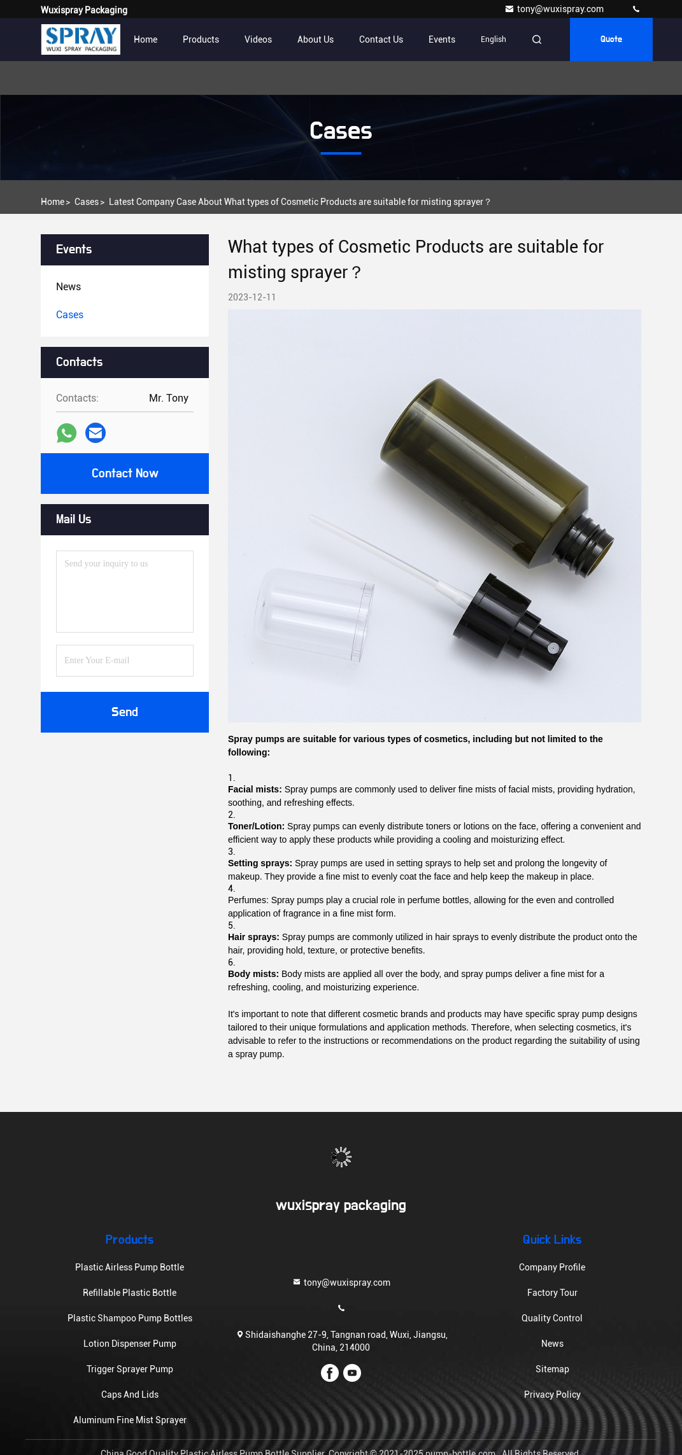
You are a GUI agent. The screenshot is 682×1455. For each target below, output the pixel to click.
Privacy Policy (552, 1394)
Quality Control (552, 1318)
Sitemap (552, 1369)
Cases (87, 202)
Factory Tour (552, 1293)
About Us (315, 39)
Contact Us (381, 39)
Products (201, 39)
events (442, 39)
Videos (258, 39)
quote (611, 39)
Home (145, 39)
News (552, 1344)
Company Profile (552, 1267)
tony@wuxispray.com (555, 9)
